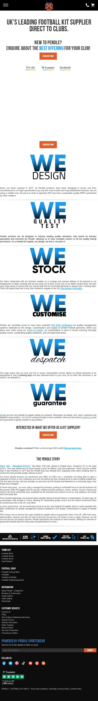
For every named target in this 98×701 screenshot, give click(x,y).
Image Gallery (7, 596)
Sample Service (8, 620)
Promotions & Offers (10, 633)
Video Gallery (7, 598)
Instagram (17, 662)
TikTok (23, 663)
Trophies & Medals (9, 577)
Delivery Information (10, 622)
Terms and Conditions (39, 689)
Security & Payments (10, 630)
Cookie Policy (76, 689)
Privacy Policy (63, 689)
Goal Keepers (7, 561)
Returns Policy (7, 628)
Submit (90, 650)
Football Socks (7, 559)
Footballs (5, 575)
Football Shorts (8, 556)
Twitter (10, 662)
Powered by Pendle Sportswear (23, 641)
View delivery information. (71, 288)
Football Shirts (7, 553)
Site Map (52, 689)
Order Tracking (7, 625)
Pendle (3, 415)
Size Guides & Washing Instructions (16, 617)
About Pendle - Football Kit (12, 591)
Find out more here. (72, 448)
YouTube (30, 662)
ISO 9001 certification (61, 325)
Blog (43, 662)
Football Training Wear (11, 572)
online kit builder (35, 330)
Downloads (6, 601)
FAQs (4, 614)
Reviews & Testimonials (11, 593)
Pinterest (37, 662)
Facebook (4, 662)
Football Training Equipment (13, 580)
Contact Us (6, 612)
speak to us (88, 417)
